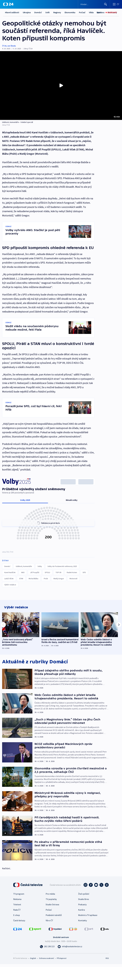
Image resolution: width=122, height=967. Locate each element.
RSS (107, 961)
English (33, 961)
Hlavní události (12, 12)
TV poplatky (51, 902)
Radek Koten (72, 572)
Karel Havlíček (10, 572)
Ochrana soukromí (46, 961)
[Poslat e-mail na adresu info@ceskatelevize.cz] (70, 949)
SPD (84, 572)
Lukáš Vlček (9, 578)
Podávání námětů (54, 918)
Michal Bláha (33, 578)
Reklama (17, 902)
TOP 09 (58, 572)
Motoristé (73, 578)
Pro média (50, 896)
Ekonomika (70, 12)
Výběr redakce (10, 585)
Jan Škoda (11, 46)
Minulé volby (71, 499)
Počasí (49, 912)
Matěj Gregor (58, 578)
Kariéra (81, 912)
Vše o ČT (49, 923)
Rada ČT (17, 912)
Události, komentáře (24, 566)
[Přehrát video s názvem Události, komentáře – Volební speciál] (61, 85)
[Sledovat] (111, 12)
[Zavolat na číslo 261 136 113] (47, 949)
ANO (23, 572)
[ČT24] (8, 4)
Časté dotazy (19, 923)
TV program (18, 896)
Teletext (17, 907)
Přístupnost (61, 961)
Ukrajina (27, 12)
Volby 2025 (25, 499)
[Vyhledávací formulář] (94, 4)
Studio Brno (83, 902)
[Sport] (99, 12)
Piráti (46, 578)
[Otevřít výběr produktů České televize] (116, 4)
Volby (40, 566)
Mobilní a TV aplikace (87, 918)
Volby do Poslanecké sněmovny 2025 (62, 566)
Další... (82, 12)
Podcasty (82, 907)
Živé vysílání (83, 896)
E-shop (16, 918)
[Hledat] (105, 4)
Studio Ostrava (52, 907)
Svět (47, 12)
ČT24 (4, 46)
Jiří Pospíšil (34, 572)
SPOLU (47, 572)
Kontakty (82, 923)
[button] (61, 85)
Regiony (57, 12)
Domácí (38, 12)
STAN (21, 578)
